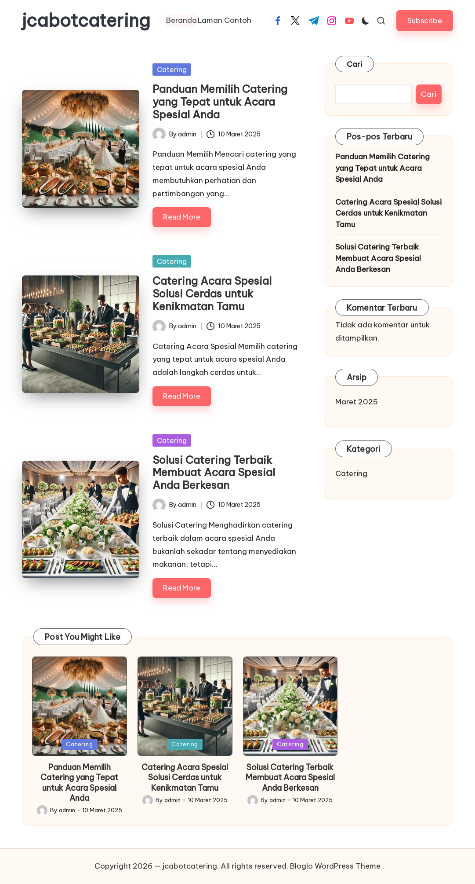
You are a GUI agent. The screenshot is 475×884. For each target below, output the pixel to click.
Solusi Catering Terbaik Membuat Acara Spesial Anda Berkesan (213, 472)
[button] (424, 20)
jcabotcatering (86, 20)
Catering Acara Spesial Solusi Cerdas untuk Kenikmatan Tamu (212, 293)
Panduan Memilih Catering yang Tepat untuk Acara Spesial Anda (219, 101)
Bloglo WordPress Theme (335, 866)
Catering (172, 69)
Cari (355, 64)
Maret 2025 (356, 402)
